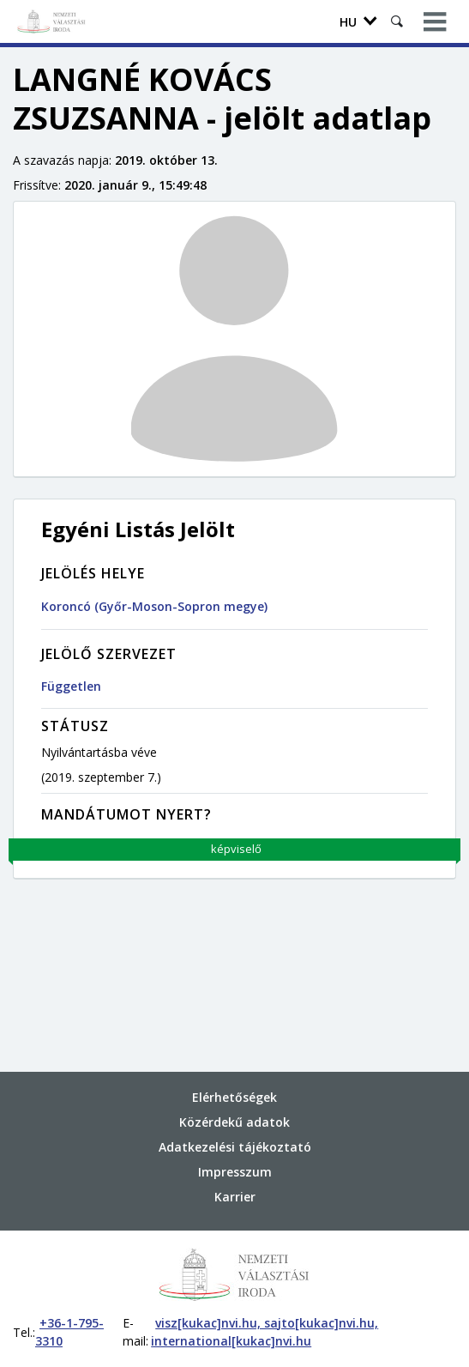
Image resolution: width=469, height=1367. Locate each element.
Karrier (235, 1197)
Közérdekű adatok (234, 1122)
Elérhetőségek (234, 1097)
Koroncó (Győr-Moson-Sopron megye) (154, 606)
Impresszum (235, 1172)
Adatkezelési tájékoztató (235, 1147)
